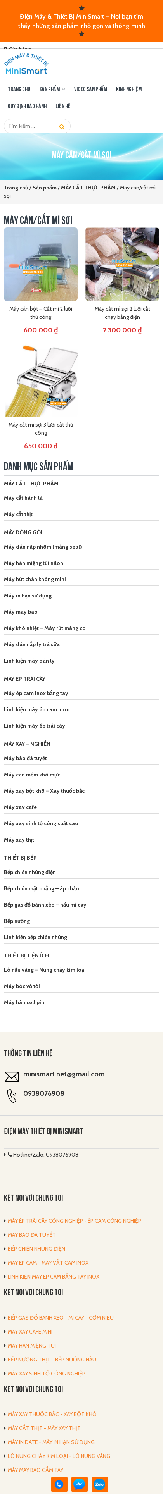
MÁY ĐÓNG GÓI (23, 532)
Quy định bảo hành (27, 106)
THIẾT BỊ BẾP (20, 857)
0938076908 (43, 1093)
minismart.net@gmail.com (64, 1074)
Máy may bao (21, 611)
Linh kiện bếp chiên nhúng (35, 937)
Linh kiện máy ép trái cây (34, 725)
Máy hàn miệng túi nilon (33, 562)
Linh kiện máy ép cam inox (36, 709)
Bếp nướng (17, 920)
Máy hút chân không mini (35, 579)
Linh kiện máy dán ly (29, 660)
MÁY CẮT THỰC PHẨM (31, 483)
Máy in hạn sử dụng (28, 595)
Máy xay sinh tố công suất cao (41, 823)
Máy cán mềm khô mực (32, 774)
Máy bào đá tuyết (25, 758)
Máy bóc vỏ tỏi (22, 986)
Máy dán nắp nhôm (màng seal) (43, 546)
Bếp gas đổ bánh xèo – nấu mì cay (45, 904)
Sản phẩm (49, 89)
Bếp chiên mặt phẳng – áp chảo (41, 888)
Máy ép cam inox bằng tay (36, 693)
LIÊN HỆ (63, 106)
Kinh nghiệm (129, 89)
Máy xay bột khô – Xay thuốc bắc (44, 790)
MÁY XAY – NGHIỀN (27, 743)
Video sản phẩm (90, 89)
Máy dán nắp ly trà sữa (32, 644)
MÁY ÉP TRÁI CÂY (24, 678)
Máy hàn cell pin (24, 1002)
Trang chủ (19, 89)
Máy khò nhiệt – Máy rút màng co (45, 628)
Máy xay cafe (20, 807)
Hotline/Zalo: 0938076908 (43, 1154)
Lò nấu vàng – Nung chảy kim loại (45, 969)
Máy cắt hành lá (23, 497)
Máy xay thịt (19, 839)
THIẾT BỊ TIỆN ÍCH (26, 955)
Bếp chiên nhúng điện (30, 872)
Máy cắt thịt (18, 514)
